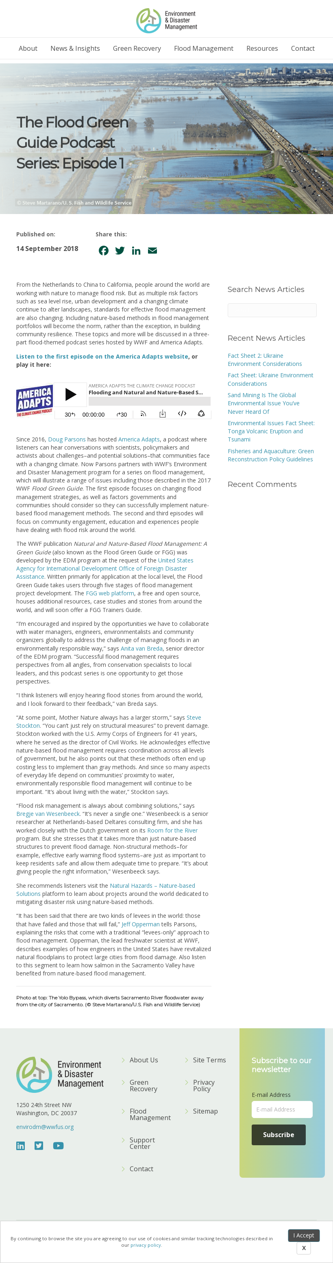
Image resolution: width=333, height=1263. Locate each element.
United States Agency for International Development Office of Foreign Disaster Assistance (105, 568)
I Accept (303, 1235)
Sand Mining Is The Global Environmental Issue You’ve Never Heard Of (264, 403)
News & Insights (75, 48)
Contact (303, 48)
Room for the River (172, 830)
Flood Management (203, 48)
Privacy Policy (204, 1086)
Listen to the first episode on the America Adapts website (102, 356)
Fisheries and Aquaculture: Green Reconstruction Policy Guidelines (271, 455)
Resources (262, 48)
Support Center (142, 1144)
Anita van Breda (142, 648)
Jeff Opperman (141, 924)
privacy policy (146, 1245)
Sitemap (205, 1112)
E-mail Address (271, 1095)
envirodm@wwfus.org (45, 1127)
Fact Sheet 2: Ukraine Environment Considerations (265, 360)
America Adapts (139, 439)
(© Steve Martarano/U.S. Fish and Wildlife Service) (142, 1004)
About (28, 48)
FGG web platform (110, 593)
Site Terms (209, 1060)
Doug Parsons (67, 439)
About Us (144, 1060)
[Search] (272, 310)
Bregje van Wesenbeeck (48, 813)
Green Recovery (137, 48)
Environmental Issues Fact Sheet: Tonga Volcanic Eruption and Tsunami (271, 431)
